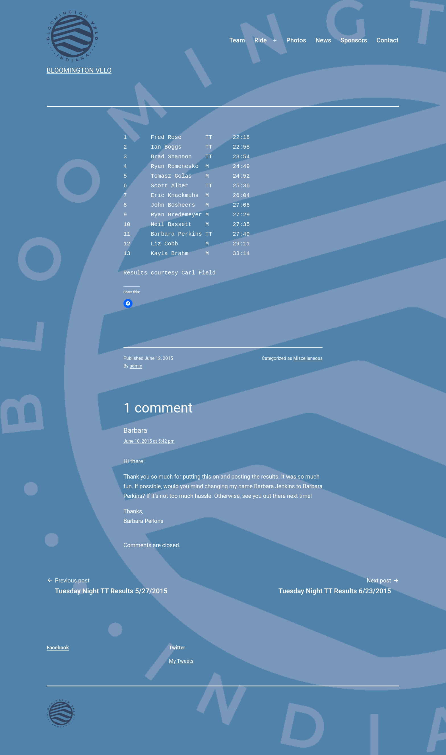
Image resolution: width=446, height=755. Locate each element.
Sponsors (353, 40)
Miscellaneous (308, 358)
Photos (296, 40)
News (323, 40)
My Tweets (181, 661)
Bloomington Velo (79, 70)
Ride (260, 40)
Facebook (58, 648)
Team (237, 40)
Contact (387, 40)
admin (136, 366)
